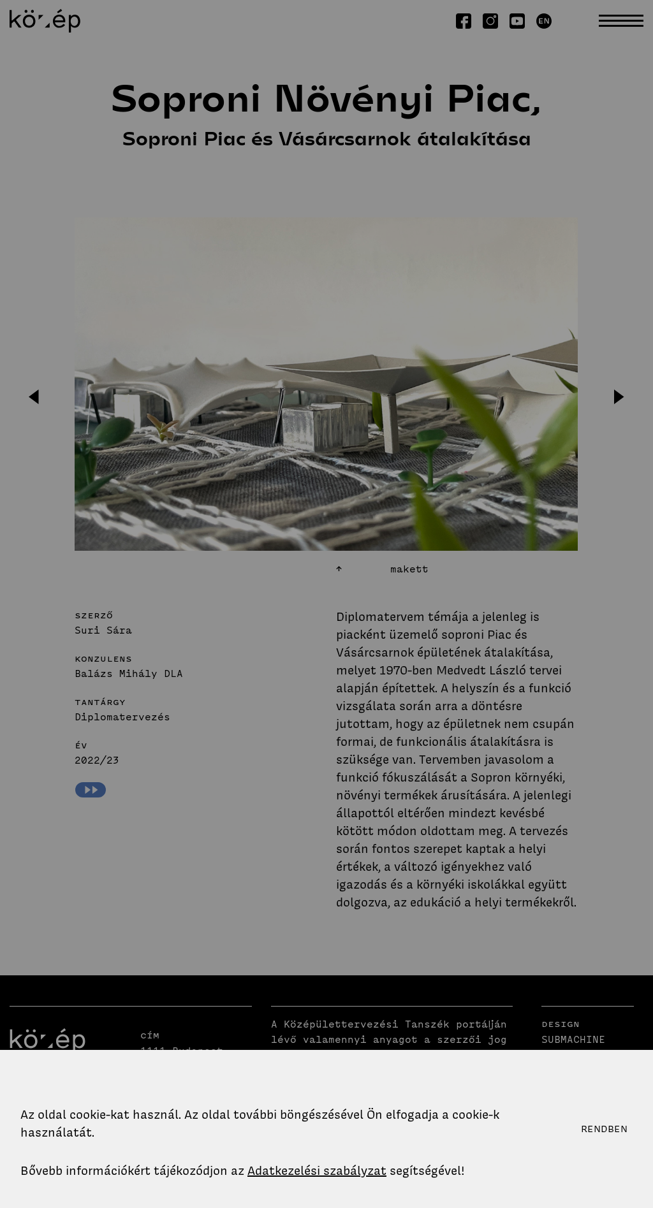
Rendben (604, 1129)
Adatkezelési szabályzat (316, 1171)
